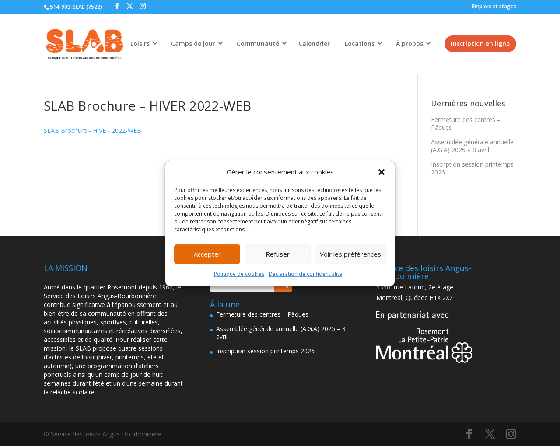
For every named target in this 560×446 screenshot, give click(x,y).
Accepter (207, 254)
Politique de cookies (239, 274)
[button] (381, 172)
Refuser (278, 254)
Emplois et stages (494, 6)
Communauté (258, 43)
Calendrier (314, 43)
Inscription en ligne (480, 43)
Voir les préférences (350, 254)
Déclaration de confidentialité (305, 274)
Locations (359, 43)
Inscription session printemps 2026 (472, 168)
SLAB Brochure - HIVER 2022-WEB (92, 130)
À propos (409, 43)
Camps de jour (193, 43)
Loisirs (140, 43)
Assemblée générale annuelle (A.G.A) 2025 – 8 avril (472, 146)
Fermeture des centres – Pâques (465, 123)
